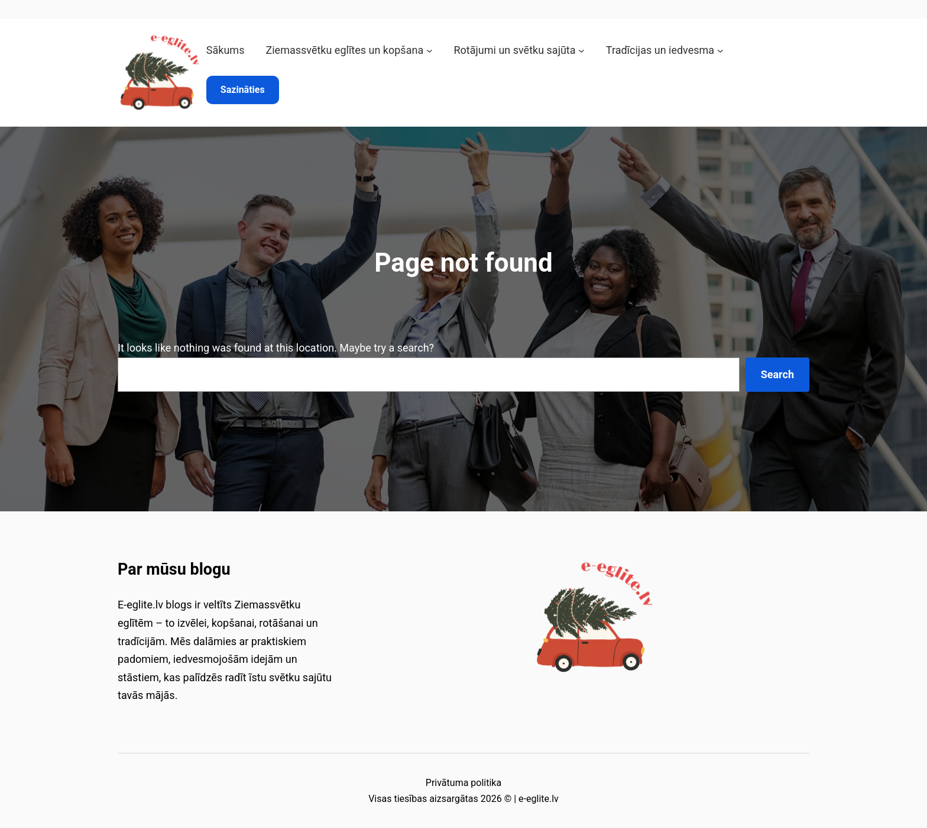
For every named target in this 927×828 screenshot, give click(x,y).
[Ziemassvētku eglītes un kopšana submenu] (429, 50)
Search (777, 374)
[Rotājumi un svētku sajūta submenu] (581, 50)
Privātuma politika (463, 782)
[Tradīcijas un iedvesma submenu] (720, 50)
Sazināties (243, 89)
